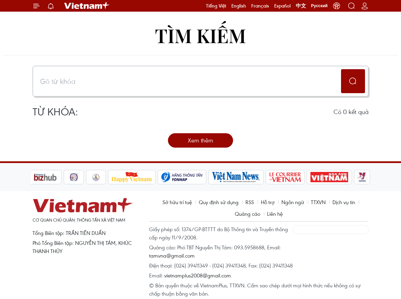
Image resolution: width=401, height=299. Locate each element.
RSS (249, 202)
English (238, 6)
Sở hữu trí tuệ (177, 202)
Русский (319, 5)
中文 (301, 6)
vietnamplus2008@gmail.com (197, 275)
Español (282, 6)
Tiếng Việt (216, 6)
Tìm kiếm (200, 35)
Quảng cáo (247, 213)
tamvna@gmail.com (172, 255)
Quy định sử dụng (219, 202)
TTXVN (318, 202)
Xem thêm (200, 140)
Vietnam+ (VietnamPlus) (87, 6)
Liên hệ (275, 213)
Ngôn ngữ (292, 202)
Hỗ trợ (268, 202)
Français (260, 6)
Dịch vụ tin (343, 202)
